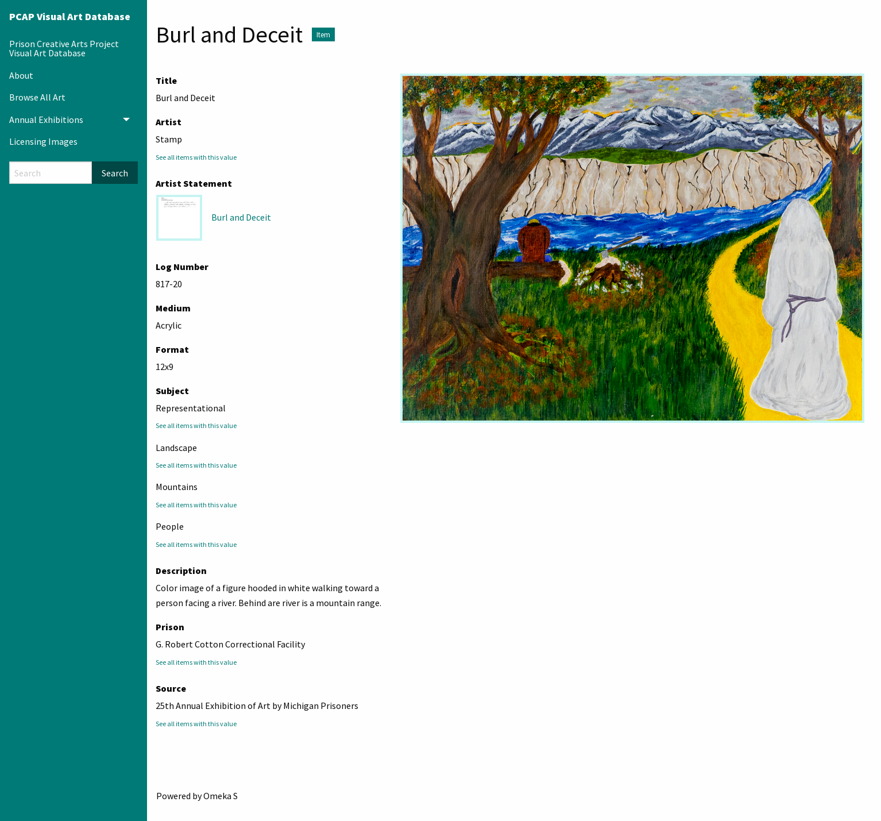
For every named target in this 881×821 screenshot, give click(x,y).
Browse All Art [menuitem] (37, 97)
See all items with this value (196, 157)
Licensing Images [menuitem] (43, 141)
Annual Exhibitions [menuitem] (46, 119)
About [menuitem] (21, 75)
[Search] (50, 172)
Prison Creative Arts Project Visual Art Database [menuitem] (64, 48)
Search (115, 173)
